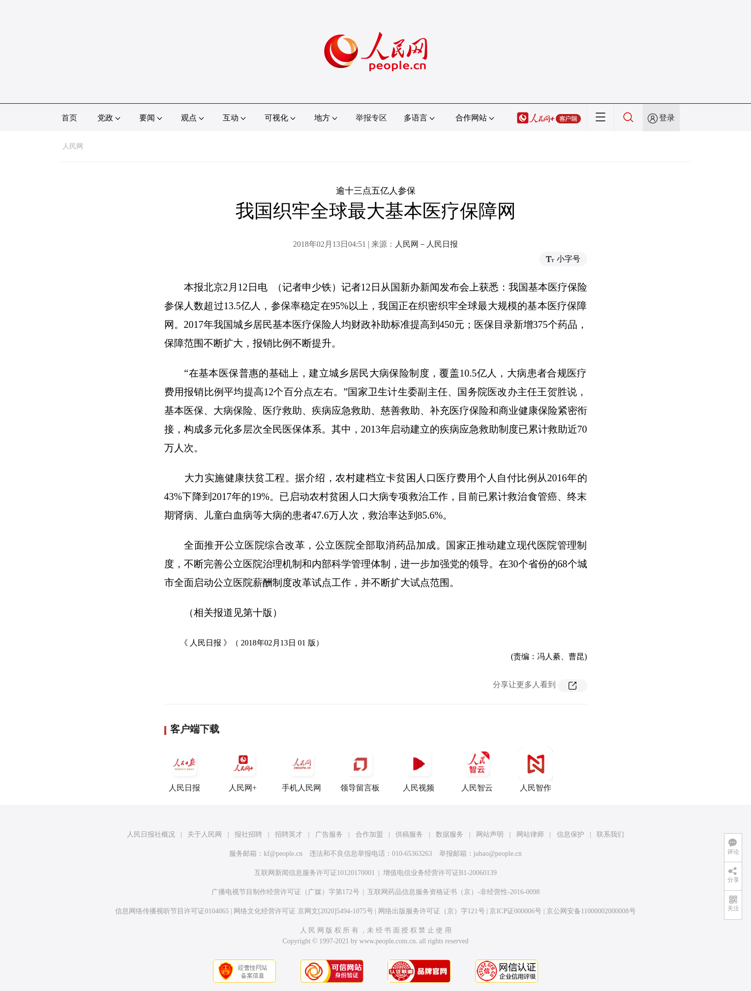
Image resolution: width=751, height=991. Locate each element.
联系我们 (610, 834)
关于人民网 (204, 834)
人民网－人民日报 (426, 244)
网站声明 (490, 834)
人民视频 (418, 769)
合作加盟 (369, 834)
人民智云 (477, 769)
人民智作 (535, 769)
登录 (667, 118)
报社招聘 (248, 834)
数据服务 (449, 834)
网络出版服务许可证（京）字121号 (431, 911)
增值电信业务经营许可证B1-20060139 (440, 872)
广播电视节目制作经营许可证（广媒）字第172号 (285, 892)
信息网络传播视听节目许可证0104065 (172, 911)
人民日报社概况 (151, 834)
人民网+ (243, 769)
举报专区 (371, 118)
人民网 (72, 146)
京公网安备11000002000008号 (590, 911)
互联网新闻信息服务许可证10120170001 (314, 872)
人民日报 (184, 769)
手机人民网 (301, 769)
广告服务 (329, 834)
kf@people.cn (283, 853)
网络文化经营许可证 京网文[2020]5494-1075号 (303, 911)
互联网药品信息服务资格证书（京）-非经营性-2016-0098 (453, 892)
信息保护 (570, 834)
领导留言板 (360, 769)
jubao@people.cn (498, 853)
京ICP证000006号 (515, 911)
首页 (69, 118)
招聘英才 (288, 834)
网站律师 (530, 834)
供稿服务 (409, 834)
